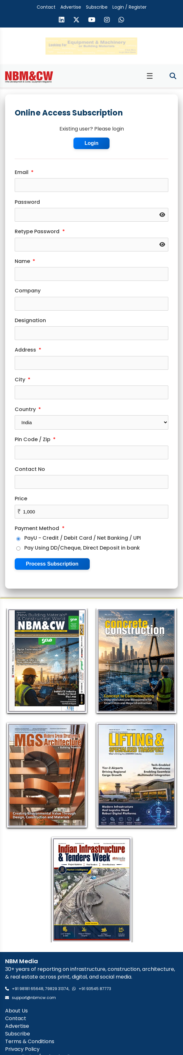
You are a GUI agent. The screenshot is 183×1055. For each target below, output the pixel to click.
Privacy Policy (22, 1048)
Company (28, 290)
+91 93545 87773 (95, 988)
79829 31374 (57, 988)
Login (92, 143)
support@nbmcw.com (34, 997)
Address (28, 349)
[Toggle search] (173, 76)
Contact (46, 7)
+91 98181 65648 (27, 988)
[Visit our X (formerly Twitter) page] (76, 20)
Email (24, 172)
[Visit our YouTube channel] (91, 20)
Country (28, 409)
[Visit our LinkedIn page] (61, 20)
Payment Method (40, 528)
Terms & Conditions (29, 1041)
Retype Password (40, 231)
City (22, 379)
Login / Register (129, 7)
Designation (30, 320)
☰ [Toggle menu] (149, 75)
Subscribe (97, 7)
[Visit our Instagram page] (107, 20)
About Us (16, 1010)
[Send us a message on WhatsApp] (121, 20)
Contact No (30, 468)
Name (25, 261)
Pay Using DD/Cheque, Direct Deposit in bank (78, 547)
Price (21, 498)
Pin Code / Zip (35, 439)
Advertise (70, 7)
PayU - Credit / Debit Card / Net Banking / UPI (78, 537)
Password (27, 201)
